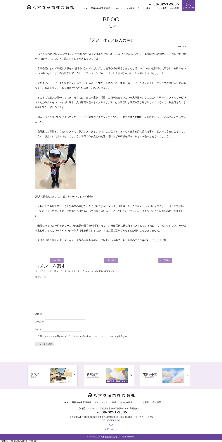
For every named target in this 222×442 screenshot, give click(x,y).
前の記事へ (56, 260)
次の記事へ (165, 260)
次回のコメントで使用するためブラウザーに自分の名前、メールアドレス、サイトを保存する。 (83, 336)
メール (39, 321)
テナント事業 (160, 8)
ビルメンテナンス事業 (124, 8)
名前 (38, 314)
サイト (38, 329)
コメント (40, 277)
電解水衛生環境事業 (100, 8)
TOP (85, 8)
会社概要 (174, 8)
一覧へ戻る (111, 260)
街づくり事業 (144, 8)
